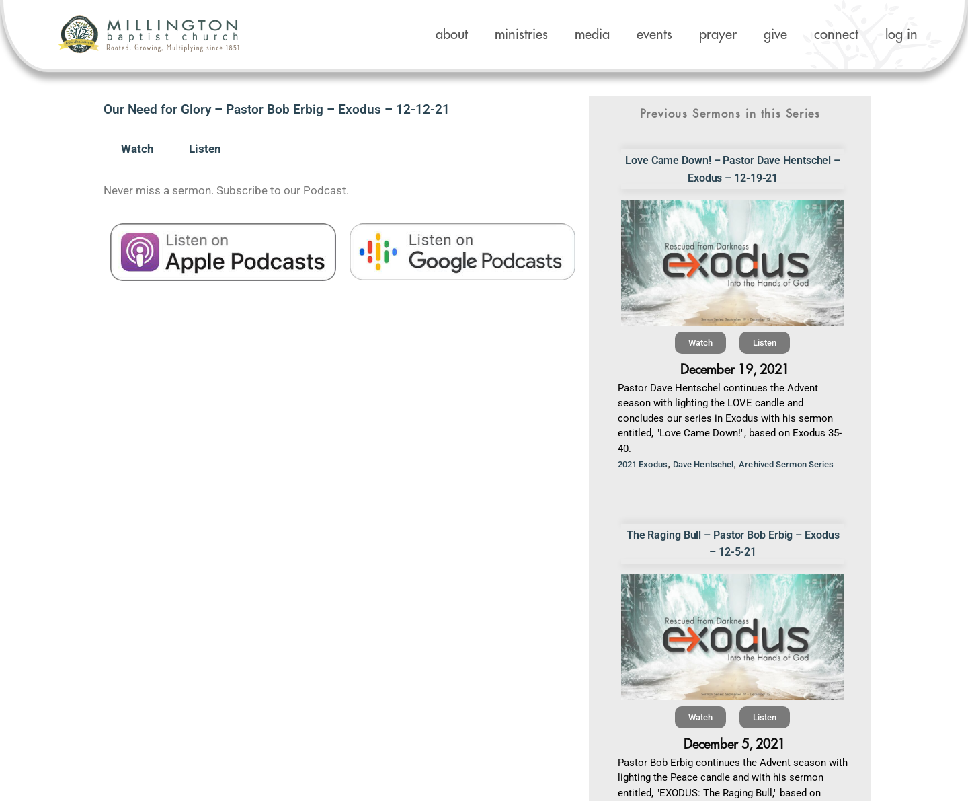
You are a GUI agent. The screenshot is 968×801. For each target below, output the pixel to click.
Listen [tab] (205, 148)
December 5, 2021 (734, 744)
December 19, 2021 (734, 369)
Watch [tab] (137, 148)
